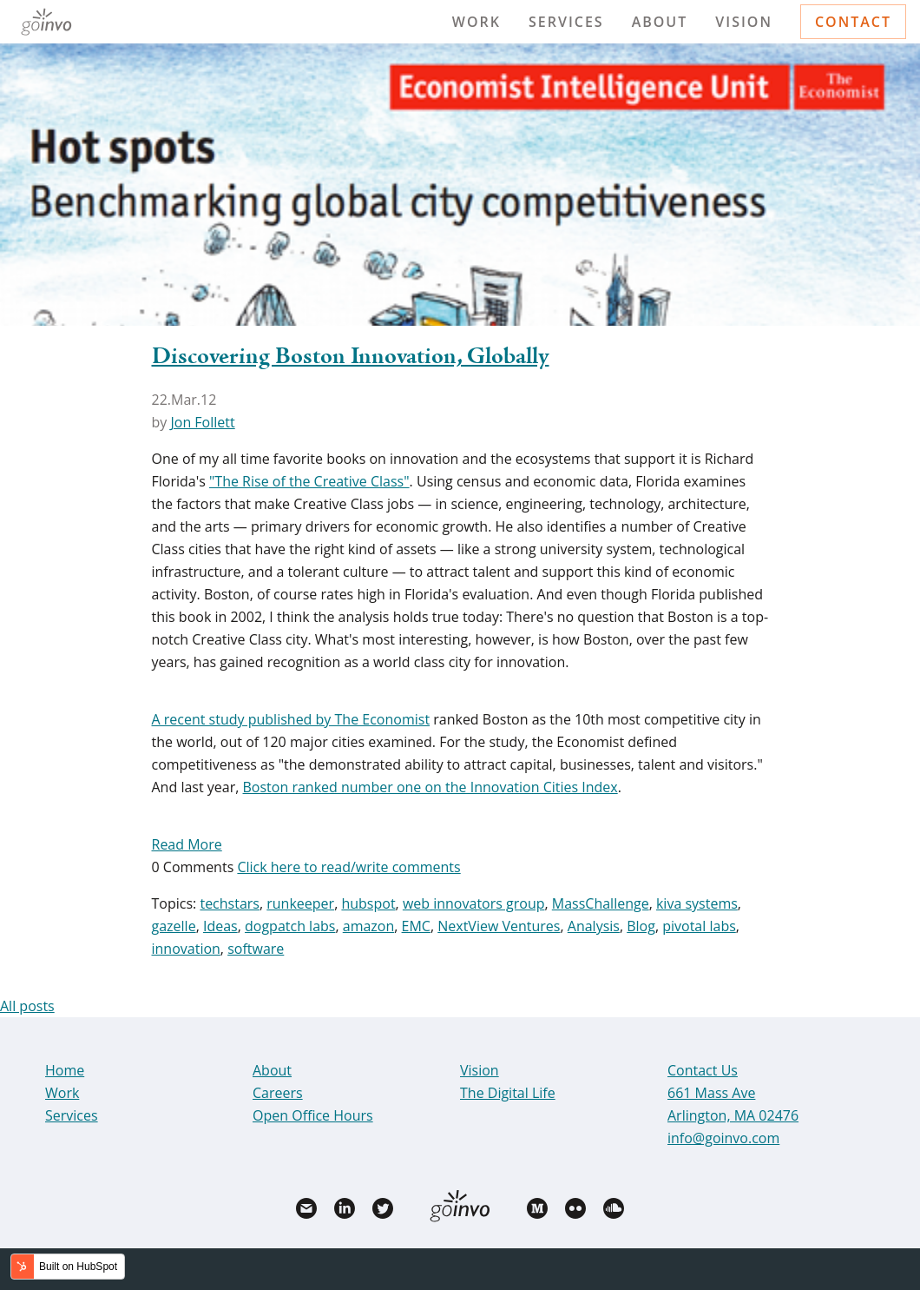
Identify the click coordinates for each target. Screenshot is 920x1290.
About (660, 21)
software (255, 948)
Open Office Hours (313, 1115)
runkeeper (300, 903)
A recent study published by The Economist (291, 719)
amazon (369, 926)
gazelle (174, 926)
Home (64, 1070)
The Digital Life (507, 1092)
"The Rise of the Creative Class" (309, 481)
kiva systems (697, 903)
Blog (641, 926)
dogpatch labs (290, 926)
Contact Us (702, 1070)
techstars (230, 903)
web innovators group (474, 903)
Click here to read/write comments (348, 867)
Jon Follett (202, 422)
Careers (278, 1092)
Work (476, 21)
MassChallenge (600, 903)
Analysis (594, 926)
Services (566, 21)
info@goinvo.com (723, 1138)
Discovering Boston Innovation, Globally (350, 357)
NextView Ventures (498, 926)
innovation (186, 948)
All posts (27, 1005)
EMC (416, 926)
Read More (187, 844)
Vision (743, 21)
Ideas (220, 926)
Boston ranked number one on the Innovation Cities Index (430, 787)
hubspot (368, 903)
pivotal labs (699, 926)
